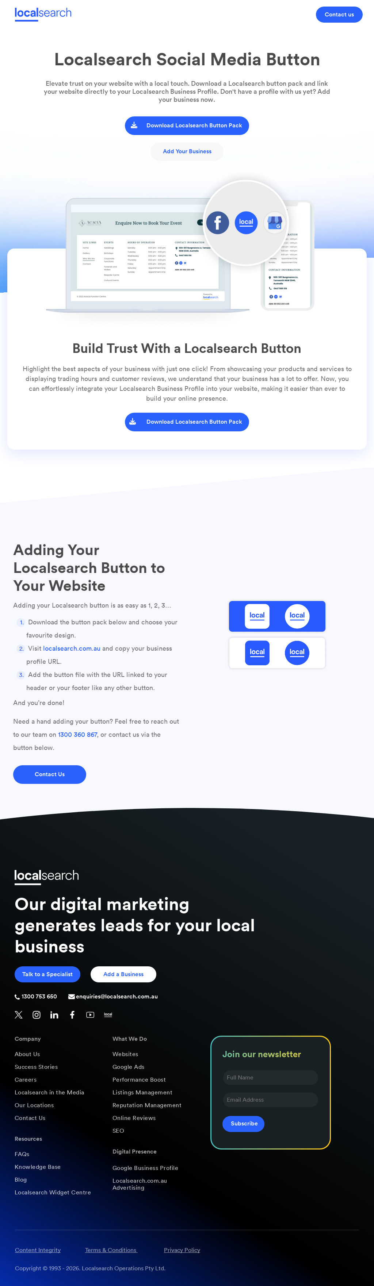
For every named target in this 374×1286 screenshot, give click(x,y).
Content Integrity (38, 1250)
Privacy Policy (182, 1250)
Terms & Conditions (110, 1250)
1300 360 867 (77, 734)
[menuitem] (57, 1054)
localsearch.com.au (71, 648)
